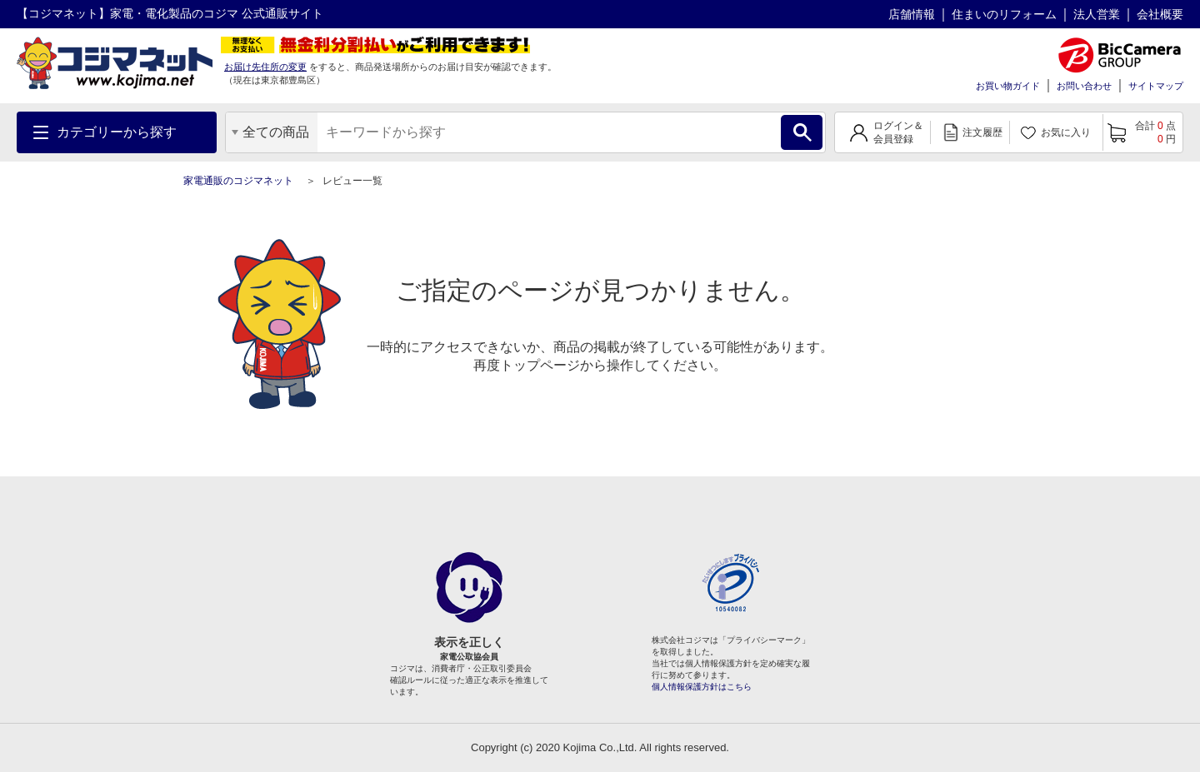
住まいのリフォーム (1004, 14)
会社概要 (1160, 14)
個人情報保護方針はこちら (702, 686)
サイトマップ (1155, 86)
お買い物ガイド (1008, 86)
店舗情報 (911, 14)
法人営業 (1096, 14)
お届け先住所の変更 (265, 67)
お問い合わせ (1084, 86)
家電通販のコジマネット (238, 181)
